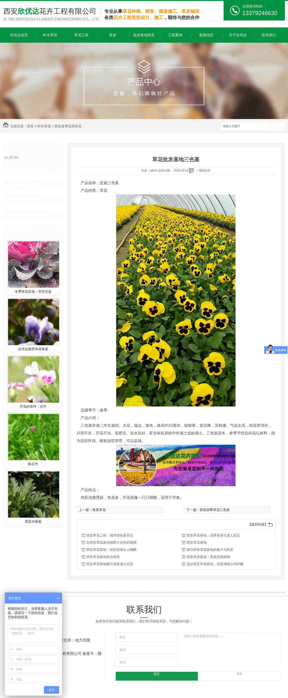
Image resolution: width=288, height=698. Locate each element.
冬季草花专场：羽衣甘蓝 (33, 291)
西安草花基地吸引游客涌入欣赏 (109, 564)
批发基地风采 (144, 35)
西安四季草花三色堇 (215, 510)
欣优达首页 (19, 35)
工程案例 (175, 35)
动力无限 (82, 640)
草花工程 (81, 35)
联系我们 (269, 35)
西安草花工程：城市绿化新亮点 (109, 535)
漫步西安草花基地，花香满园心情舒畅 (215, 564)
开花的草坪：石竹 (33, 406)
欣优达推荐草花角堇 (33, 349)
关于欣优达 (238, 35)
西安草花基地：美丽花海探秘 (208, 557)
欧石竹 (33, 464)
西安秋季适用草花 (27, 200)
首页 (30, 126)
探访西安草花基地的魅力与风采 (210, 550)
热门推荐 (19, 230)
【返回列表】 (258, 524)
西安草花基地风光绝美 (103, 557)
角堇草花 (99, 510)
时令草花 (50, 35)
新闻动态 (206, 35)
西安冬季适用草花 (27, 215)
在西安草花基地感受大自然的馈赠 (111, 542)
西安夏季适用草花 (27, 184)
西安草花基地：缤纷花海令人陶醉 (111, 550)
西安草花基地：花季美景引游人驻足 (213, 535)
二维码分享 (203, 170)
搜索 (276, 127)
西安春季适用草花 (68, 126)
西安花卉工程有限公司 (52, 14)
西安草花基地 (197, 542)
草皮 (112, 35)
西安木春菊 (33, 521)
